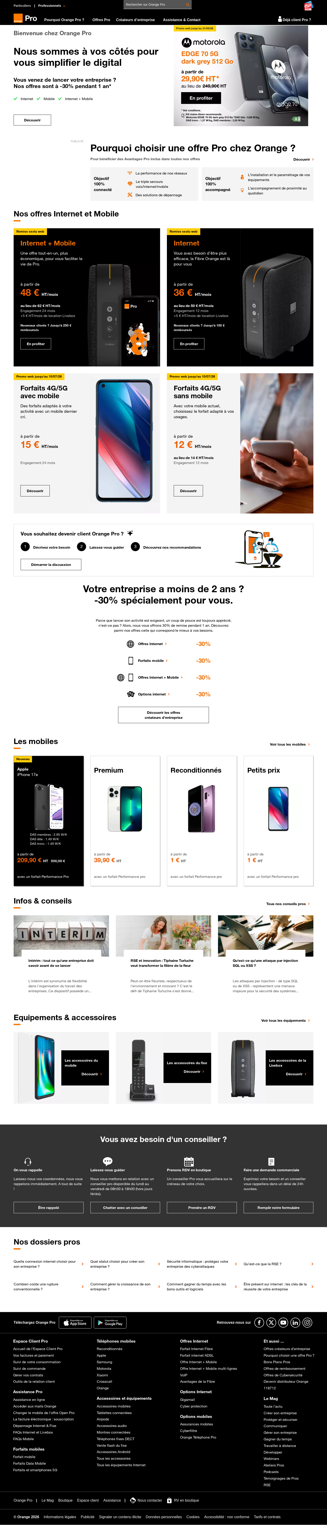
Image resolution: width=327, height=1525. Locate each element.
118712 (270, 1388)
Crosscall (104, 1381)
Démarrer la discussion (51, 564)
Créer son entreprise (280, 1413)
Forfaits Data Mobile (29, 1463)
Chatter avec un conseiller (125, 1207)
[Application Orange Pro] (75, 1323)
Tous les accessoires (114, 1458)
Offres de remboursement (284, 1368)
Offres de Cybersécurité (283, 1375)
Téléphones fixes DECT (115, 1439)
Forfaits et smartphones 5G (35, 1470)
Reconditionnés (109, 1348)
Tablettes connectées (114, 1412)
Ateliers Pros (274, 1465)
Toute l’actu (273, 1406)
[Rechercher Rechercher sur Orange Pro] (187, 5)
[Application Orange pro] (110, 1323)
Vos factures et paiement (33, 1355)
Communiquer (275, 1426)
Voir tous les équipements (283, 1020)
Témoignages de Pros (281, 1478)
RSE (267, 1485)
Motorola (104, 1368)
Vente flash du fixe (112, 1445)
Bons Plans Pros (277, 1362)
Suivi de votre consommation (37, 1362)
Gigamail (187, 1399)
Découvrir (35, 491)
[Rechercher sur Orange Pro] (159, 4)
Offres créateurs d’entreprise (287, 1348)
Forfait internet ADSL (197, 1355)
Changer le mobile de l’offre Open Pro (43, 1412)
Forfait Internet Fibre (196, 1348)
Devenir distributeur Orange (286, 1381)
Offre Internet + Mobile (198, 1362)
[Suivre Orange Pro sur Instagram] (307, 1323)
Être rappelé (48, 1207)
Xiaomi (102, 1375)
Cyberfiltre (188, 1430)
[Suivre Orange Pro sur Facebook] (259, 1323)
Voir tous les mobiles (288, 744)
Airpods (103, 1419)
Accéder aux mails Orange (34, 1406)
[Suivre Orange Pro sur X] (271, 1323)
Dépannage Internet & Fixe (34, 1425)
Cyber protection (193, 1406)
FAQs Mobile (23, 1439)
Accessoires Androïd (113, 1451)
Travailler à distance (280, 1445)
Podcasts (271, 1471)
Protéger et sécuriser (280, 1419)
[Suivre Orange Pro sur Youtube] (283, 1323)
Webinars (271, 1458)
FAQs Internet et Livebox (33, 1432)
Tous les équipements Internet (121, 1465)
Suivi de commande (29, 1368)
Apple (101, 1355)
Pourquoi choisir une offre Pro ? (289, 1355)
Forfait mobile (24, 1456)
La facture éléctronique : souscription (43, 1419)
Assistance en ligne (29, 1399)
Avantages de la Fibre (197, 1381)
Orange (103, 1388)
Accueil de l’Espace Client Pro (37, 1348)
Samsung (104, 1362)
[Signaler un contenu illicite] (120, 1517)
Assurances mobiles (196, 1424)
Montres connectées (113, 1432)
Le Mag (271, 1398)
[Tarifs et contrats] (267, 1517)
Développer (273, 1452)
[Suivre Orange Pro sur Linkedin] (295, 1323)
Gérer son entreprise (280, 1432)
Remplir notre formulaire (279, 1207)
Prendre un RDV (202, 1207)
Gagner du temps (278, 1439)
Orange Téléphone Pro (198, 1437)
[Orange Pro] (27, 18)
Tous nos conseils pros (286, 903)
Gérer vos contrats (28, 1375)
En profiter (36, 343)
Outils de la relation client (34, 1381)
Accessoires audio (112, 1425)
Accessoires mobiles (114, 1406)
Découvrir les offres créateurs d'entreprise (164, 715)
